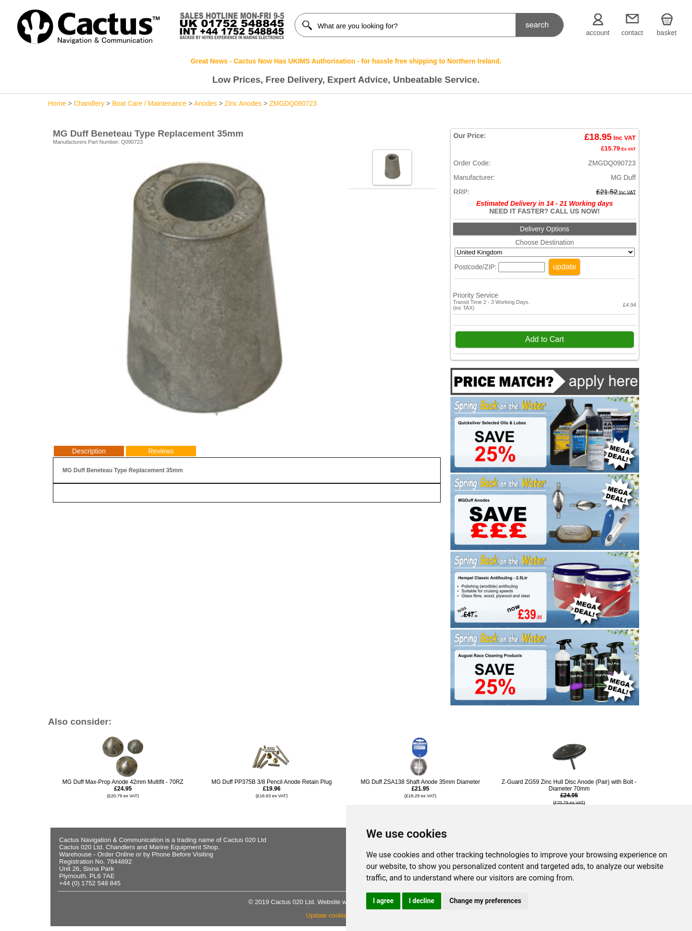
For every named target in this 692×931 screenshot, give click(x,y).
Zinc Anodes (242, 103)
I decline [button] (421, 901)
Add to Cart (544, 339)
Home (57, 103)
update (564, 267)
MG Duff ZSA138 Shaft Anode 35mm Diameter (420, 788)
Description (89, 451)
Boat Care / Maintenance (149, 103)
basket (667, 33)
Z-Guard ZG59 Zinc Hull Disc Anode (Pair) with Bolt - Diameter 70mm (569, 799)
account (597, 33)
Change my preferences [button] (485, 901)
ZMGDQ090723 (293, 103)
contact (632, 33)
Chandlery (89, 103)
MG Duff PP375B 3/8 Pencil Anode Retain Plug (271, 788)
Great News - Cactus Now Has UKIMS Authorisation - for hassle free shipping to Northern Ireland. (346, 61)
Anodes (205, 103)
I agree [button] (383, 901)
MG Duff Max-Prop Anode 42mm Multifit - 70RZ (123, 788)
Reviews (161, 451)
